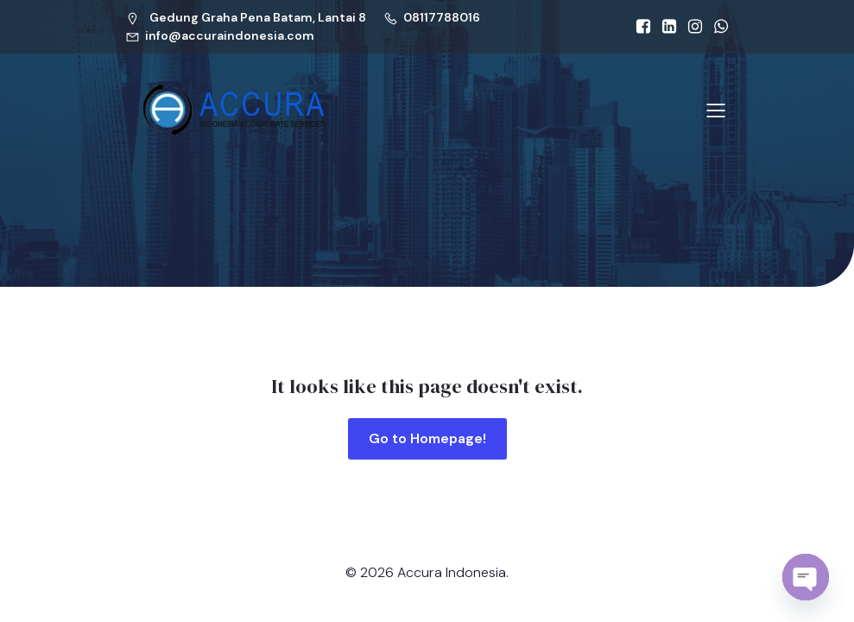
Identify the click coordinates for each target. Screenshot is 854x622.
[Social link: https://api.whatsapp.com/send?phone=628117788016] (717, 27)
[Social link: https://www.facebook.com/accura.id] (639, 27)
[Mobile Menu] (717, 110)
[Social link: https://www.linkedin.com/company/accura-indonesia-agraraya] (665, 27)
